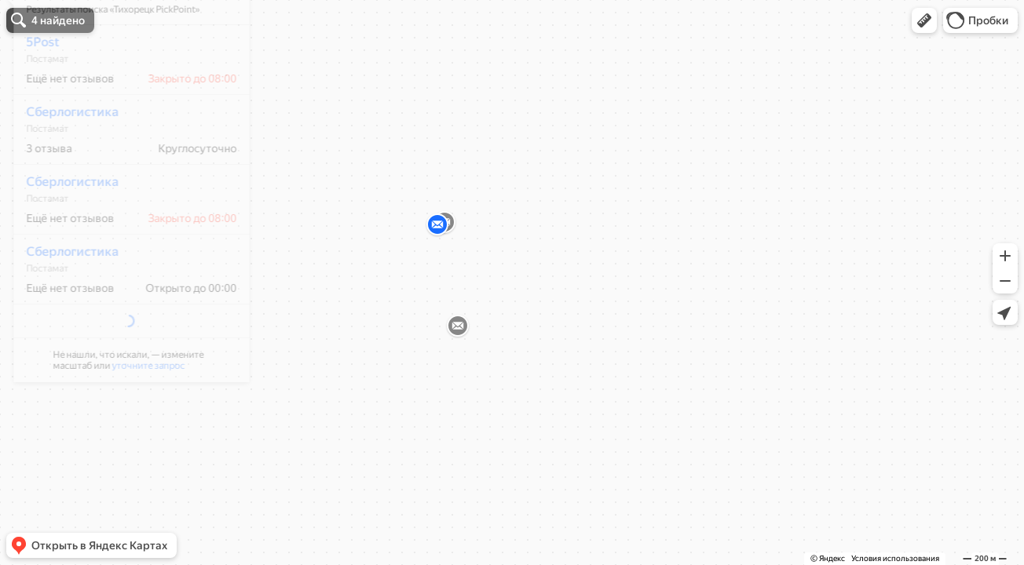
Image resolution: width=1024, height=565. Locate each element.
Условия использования (895, 558)
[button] (924, 20)
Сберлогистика (62, 158)
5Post (32, 88)
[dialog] (121, 218)
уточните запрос (137, 378)
